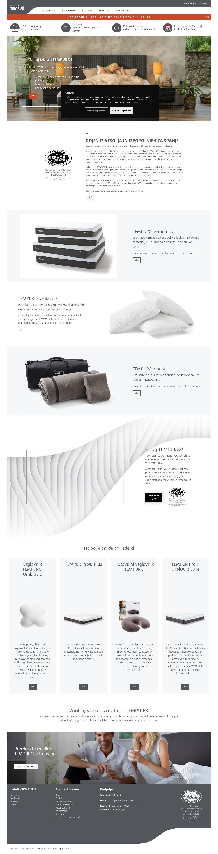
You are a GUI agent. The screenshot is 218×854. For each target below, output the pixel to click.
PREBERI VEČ (154, 497)
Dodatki (104, 10)
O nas (58, 795)
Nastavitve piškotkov (97, 110)
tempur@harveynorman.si (120, 800)
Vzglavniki (68, 10)
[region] (110, 101)
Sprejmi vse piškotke (121, 110)
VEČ (33, 96)
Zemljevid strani (63, 801)
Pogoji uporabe (62, 807)
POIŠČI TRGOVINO (26, 766)
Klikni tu (143, 17)
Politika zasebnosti (64, 804)
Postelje (87, 10)
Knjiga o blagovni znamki (67, 817)
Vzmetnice (49, 10)
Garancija (59, 814)
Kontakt (203, 3)
